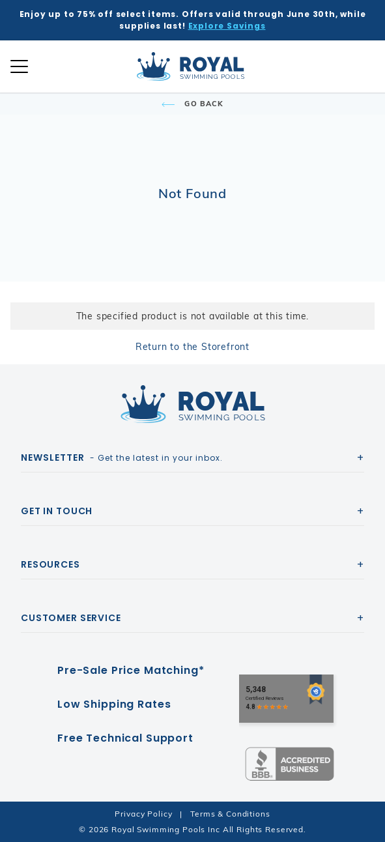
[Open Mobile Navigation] (19, 66)
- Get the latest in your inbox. (122, 457)
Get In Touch (57, 510)
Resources (50, 564)
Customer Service (71, 617)
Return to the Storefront (192, 347)
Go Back (192, 103)
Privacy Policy (143, 814)
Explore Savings (227, 25)
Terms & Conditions (230, 814)
